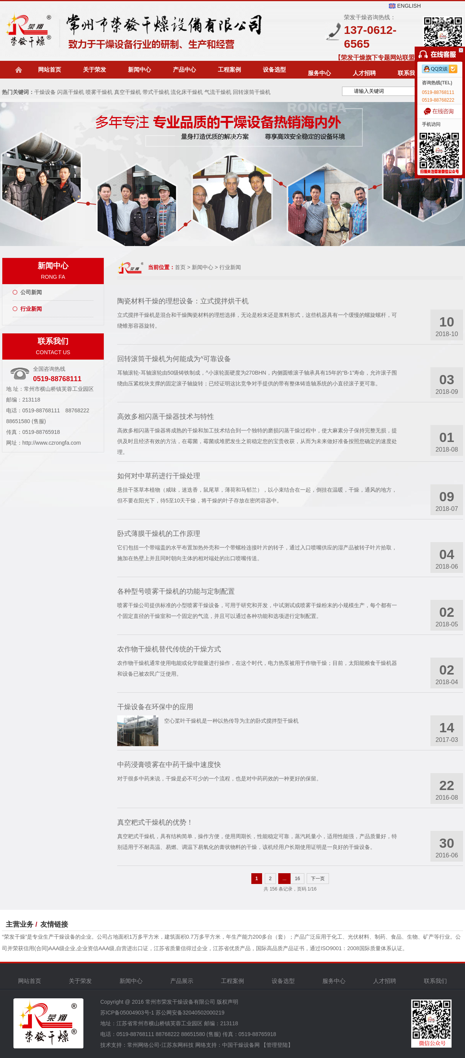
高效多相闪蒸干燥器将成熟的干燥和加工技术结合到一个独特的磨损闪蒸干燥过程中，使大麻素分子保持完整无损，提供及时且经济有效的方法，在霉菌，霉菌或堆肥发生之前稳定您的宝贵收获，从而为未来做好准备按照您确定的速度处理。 (257, 441)
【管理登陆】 (277, 1045)
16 (297, 878)
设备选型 (274, 69)
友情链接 (54, 924)
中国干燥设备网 (241, 1045)
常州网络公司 (143, 1045)
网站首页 (49, 69)
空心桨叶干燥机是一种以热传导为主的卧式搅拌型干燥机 (231, 721)
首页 (180, 267)
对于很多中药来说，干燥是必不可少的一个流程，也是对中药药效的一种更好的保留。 (219, 778)
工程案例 (229, 69)
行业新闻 (31, 309)
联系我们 (409, 73)
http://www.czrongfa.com (51, 443)
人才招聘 (364, 73)
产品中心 (184, 69)
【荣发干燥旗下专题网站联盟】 (378, 57)
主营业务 (19, 924)
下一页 (318, 878)
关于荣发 (94, 69)
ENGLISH (409, 6)
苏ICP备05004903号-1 (127, 1012)
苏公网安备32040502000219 (190, 1012)
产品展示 (181, 981)
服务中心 (319, 73)
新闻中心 (139, 69)
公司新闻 (31, 292)
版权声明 (227, 1002)
